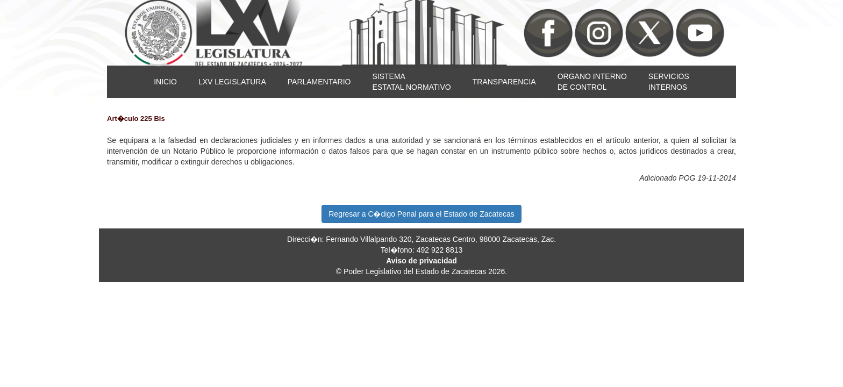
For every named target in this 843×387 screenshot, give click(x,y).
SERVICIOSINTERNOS (668, 81)
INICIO (165, 81)
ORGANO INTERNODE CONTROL (592, 81)
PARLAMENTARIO (319, 81)
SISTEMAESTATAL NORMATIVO (411, 81)
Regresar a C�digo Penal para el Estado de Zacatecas (421, 214)
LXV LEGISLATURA (232, 81)
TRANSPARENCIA (504, 81)
